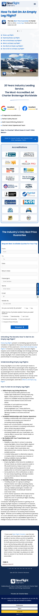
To (3, 256)
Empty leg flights (6, 343)
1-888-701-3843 (38, 289)
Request (19, 327)
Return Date (6, 271)
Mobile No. (5, 300)
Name (4, 286)
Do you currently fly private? (12, 308)
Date (3, 263)
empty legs (20, 23)
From (3, 248)
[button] (34, 4)
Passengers (6, 278)
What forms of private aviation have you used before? (17, 312)
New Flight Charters (19, 534)
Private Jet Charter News (19, 594)
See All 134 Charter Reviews (19, 574)
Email (3, 293)
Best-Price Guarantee (21, 21)
